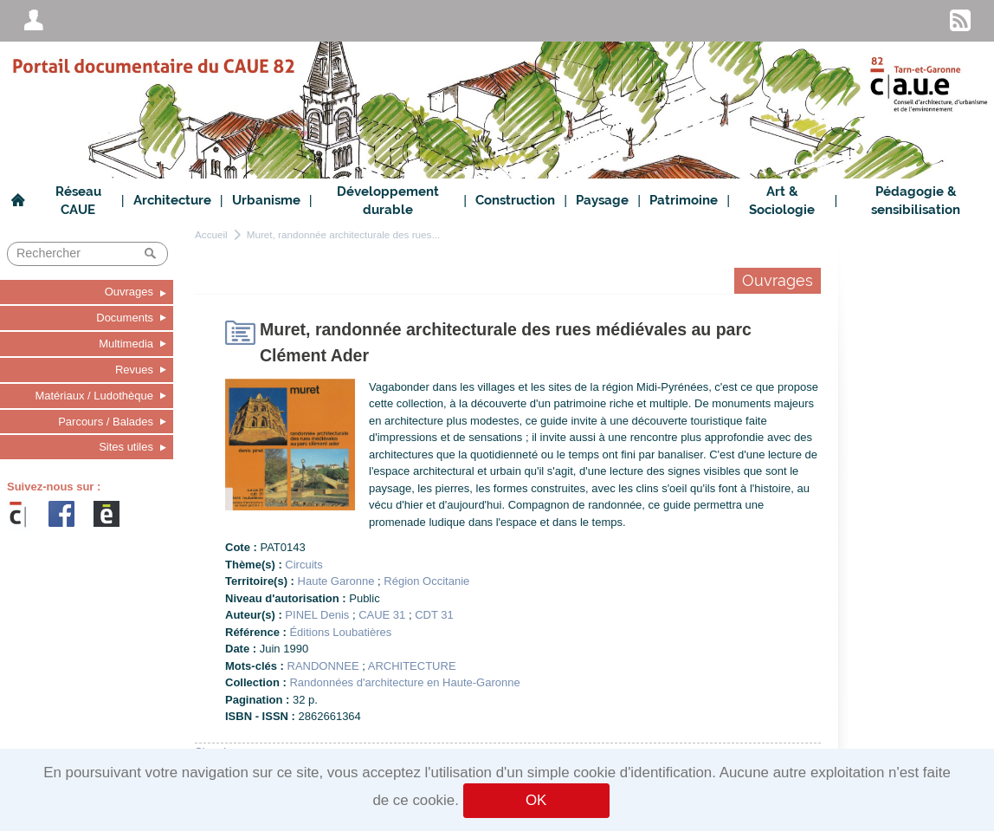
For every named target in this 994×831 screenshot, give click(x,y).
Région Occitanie (426, 581)
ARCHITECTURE (412, 665)
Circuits (303, 564)
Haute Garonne (336, 581)
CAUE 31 (381, 614)
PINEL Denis (317, 614)
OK (536, 800)
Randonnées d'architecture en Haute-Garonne (404, 682)
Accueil (211, 234)
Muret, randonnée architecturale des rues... (343, 234)
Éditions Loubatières (340, 632)
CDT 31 (434, 614)
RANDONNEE (323, 665)
